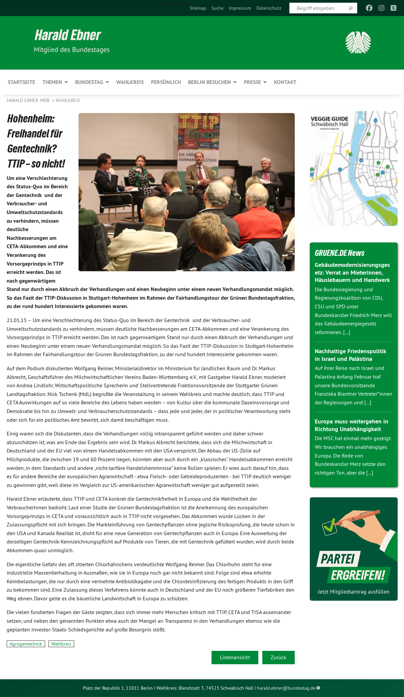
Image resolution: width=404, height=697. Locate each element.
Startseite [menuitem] (174, 4)
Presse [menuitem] (252, 82)
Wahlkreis (68, 100)
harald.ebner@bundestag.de (286, 688)
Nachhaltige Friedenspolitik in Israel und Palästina (350, 355)
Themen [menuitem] (52, 82)
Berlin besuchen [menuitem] (209, 82)
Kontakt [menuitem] (285, 82)
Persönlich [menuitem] (166, 82)
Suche (218, 8)
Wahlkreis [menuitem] (130, 82)
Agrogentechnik (26, 644)
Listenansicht (235, 657)
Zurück (278, 657)
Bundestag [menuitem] (89, 82)
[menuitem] (198, 8)
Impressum (240, 8)
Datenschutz (268, 8)
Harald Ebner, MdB (29, 100)
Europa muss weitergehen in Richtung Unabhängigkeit (351, 425)
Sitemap (198, 8)
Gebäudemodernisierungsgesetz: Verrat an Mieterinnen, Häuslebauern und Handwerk (352, 272)
